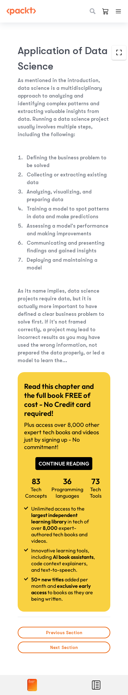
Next (64, 647)
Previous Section (64, 632)
